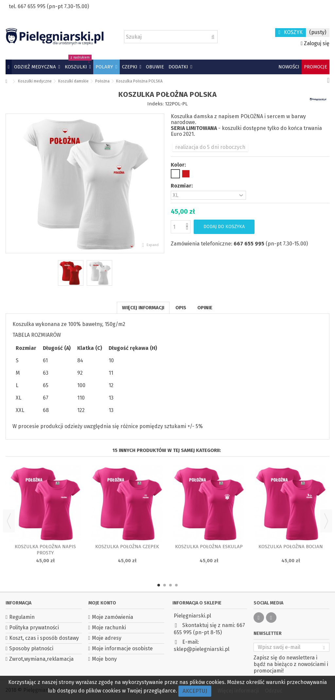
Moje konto (102, 603)
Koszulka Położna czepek (127, 546)
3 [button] (170, 585)
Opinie (204, 308)
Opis (180, 308)
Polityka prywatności (34, 627)
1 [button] (158, 585)
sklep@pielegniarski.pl (201, 649)
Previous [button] (9, 521)
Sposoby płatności (31, 648)
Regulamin (22, 617)
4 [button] (176, 585)
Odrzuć (273, 691)
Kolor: (179, 165)
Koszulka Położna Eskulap (209, 546)
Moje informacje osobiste (122, 648)
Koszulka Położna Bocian (290, 546)
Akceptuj (195, 691)
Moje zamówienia (112, 617)
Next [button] (326, 521)
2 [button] (164, 585)
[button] (37, 67)
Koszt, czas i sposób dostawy (44, 638)
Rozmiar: (182, 186)
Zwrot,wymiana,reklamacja (41, 659)
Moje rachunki (109, 627)
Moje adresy (106, 638)
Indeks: (155, 104)
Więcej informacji (143, 308)
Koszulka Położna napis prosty (45, 550)
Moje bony (104, 659)
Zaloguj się (315, 43)
